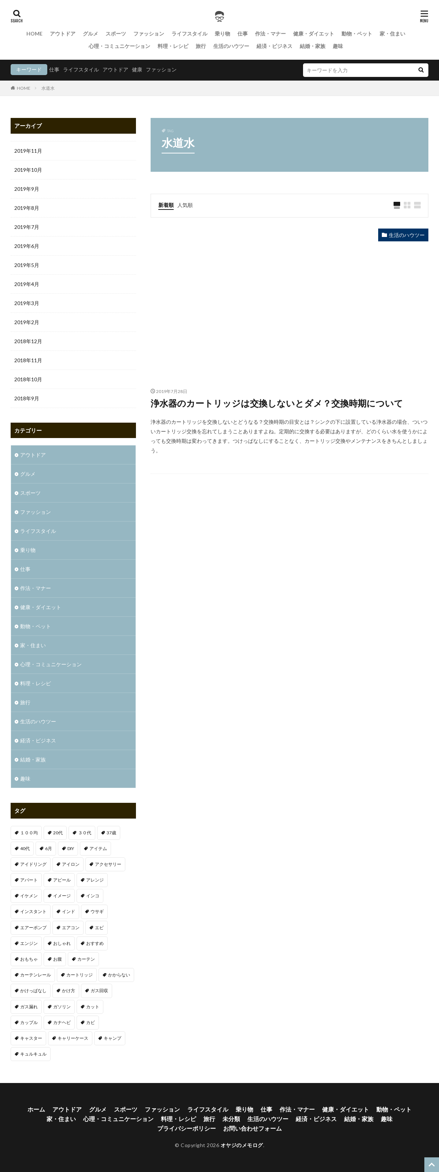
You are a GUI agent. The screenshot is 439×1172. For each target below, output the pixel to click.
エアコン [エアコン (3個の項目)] (71, 927)
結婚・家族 (312, 46)
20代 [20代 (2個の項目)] (58, 832)
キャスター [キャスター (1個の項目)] (31, 1038)
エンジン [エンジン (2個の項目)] (29, 943)
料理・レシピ (173, 46)
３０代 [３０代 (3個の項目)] (84, 832)
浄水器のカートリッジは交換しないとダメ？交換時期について (277, 403)
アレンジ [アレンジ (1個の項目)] (95, 880)
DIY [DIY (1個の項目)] (70, 848)
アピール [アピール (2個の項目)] (62, 880)
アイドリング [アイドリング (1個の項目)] (33, 864)
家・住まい (392, 33)
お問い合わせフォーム (252, 1128)
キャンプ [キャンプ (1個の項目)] (112, 1038)
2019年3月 (26, 303)
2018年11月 (28, 360)
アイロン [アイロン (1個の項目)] (71, 864)
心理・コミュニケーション (119, 46)
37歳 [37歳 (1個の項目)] (111, 832)
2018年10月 (28, 379)
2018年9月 (26, 398)
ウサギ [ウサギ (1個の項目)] (97, 911)
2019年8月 (26, 208)
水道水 (48, 88)
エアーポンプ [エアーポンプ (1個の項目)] (33, 927)
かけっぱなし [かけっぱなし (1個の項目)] (33, 990)
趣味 (338, 46)
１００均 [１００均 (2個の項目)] (29, 832)
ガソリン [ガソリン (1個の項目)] (62, 1006)
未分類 (231, 1118)
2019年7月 (26, 227)
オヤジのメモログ (242, 1145)
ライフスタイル (189, 33)
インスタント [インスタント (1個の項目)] (33, 911)
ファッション (148, 33)
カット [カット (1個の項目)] (92, 1006)
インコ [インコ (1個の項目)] (92, 895)
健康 (137, 69)
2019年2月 (26, 322)
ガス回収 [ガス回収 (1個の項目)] (99, 990)
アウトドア (62, 33)
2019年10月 (28, 170)
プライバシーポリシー (186, 1128)
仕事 (242, 33)
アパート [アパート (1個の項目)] (29, 880)
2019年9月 (26, 189)
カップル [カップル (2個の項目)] (29, 1022)
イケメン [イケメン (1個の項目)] (29, 895)
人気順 (185, 205)
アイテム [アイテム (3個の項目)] (98, 848)
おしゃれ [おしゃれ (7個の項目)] (62, 943)
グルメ (90, 33)
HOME (34, 33)
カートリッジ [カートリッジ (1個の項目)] (79, 975)
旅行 (201, 46)
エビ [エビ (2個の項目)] (99, 927)
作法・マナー (270, 33)
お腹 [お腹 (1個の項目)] (57, 959)
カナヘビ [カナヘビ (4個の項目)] (62, 1022)
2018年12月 (28, 341)
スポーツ (116, 33)
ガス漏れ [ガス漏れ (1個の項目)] (29, 1006)
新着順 (166, 205)
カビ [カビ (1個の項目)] (90, 1022)
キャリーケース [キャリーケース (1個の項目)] (73, 1038)
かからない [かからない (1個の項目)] (119, 975)
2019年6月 (26, 246)
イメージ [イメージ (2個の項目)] (62, 895)
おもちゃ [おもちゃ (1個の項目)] (29, 959)
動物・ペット (357, 33)
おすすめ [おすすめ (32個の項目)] (95, 943)
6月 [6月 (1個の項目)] (48, 848)
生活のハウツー (231, 46)
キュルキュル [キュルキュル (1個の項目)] (33, 1054)
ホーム (36, 1109)
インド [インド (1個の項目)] (68, 911)
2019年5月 (26, 265)
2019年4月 (26, 284)
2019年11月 (28, 151)
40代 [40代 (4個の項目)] (25, 848)
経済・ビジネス (274, 46)
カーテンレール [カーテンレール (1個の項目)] (35, 975)
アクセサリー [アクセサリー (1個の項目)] (108, 864)
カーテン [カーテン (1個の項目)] (86, 959)
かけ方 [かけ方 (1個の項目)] (68, 990)
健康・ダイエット (313, 33)
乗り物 (222, 33)
